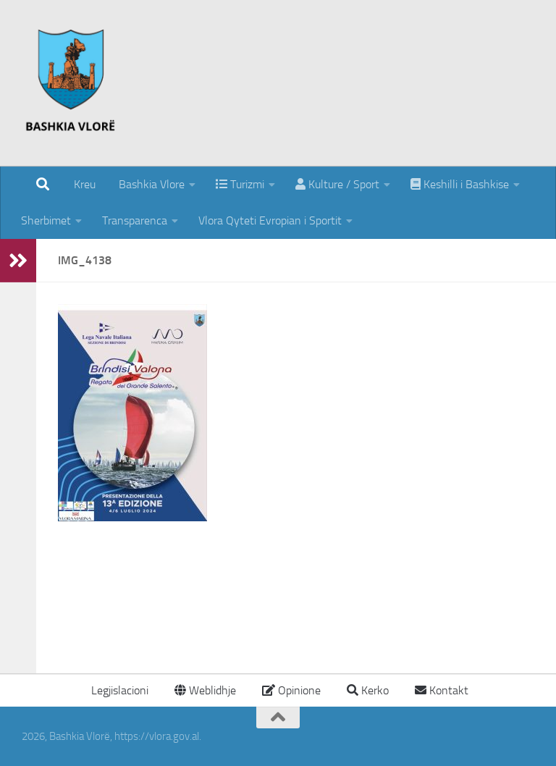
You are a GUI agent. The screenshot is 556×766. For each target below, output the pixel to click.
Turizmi (240, 184)
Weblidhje (205, 690)
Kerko (368, 690)
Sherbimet (46, 220)
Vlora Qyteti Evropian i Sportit (270, 220)
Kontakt (441, 690)
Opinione (291, 690)
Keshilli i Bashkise (459, 184)
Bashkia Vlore (150, 184)
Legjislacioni (118, 690)
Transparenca (134, 220)
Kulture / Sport (337, 184)
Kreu (85, 184)
